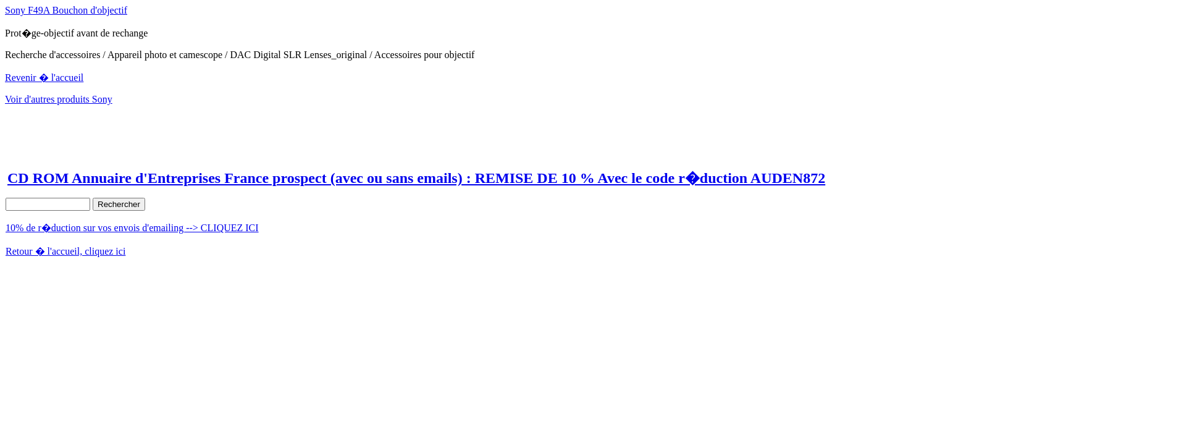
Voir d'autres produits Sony (58, 99)
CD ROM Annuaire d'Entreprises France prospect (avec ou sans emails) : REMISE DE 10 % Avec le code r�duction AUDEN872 (416, 178)
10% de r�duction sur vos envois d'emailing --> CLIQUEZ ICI (132, 227)
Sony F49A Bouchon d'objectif (66, 10)
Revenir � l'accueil (44, 77)
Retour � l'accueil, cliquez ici (65, 251)
